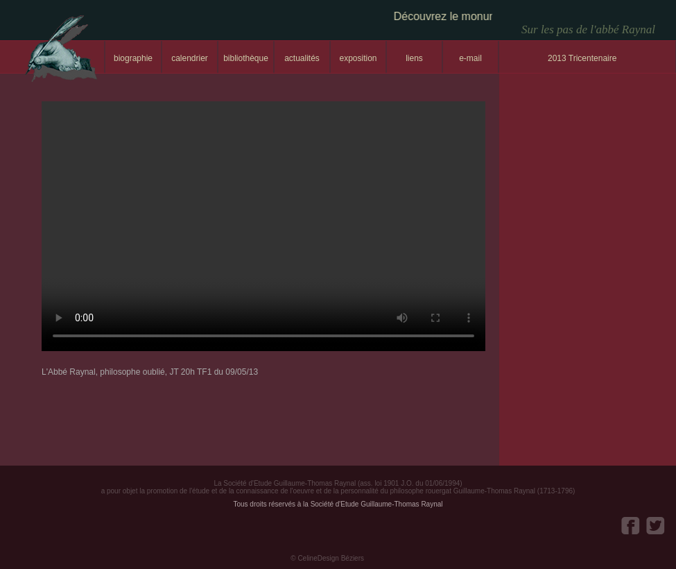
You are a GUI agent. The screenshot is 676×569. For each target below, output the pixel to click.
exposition (357, 58)
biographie (133, 58)
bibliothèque (245, 58)
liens (414, 58)
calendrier (189, 58)
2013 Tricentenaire (582, 58)
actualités (302, 58)
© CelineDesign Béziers (327, 558)
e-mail (470, 58)
